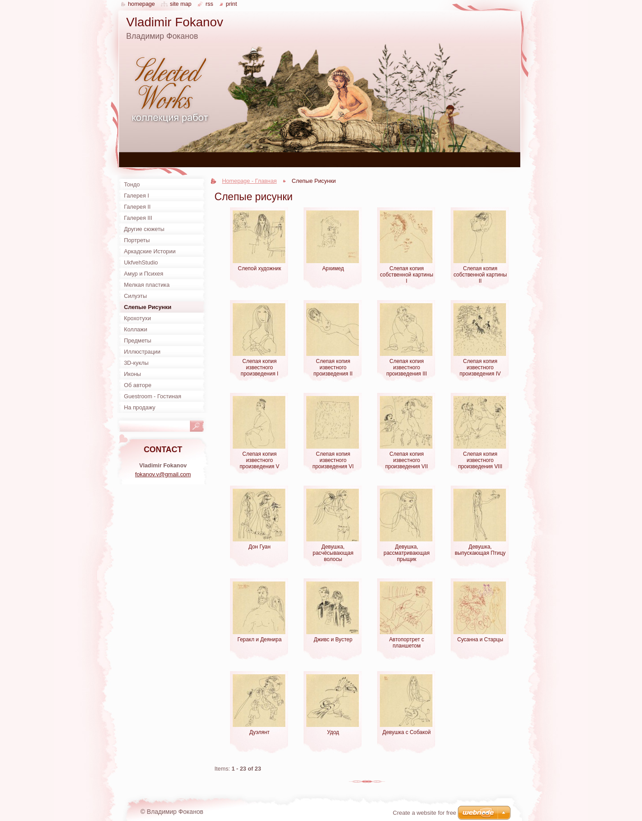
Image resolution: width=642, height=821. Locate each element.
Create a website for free (424, 812)
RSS (209, 3)
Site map (180, 3)
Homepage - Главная (249, 180)
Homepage (141, 3)
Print (231, 3)
